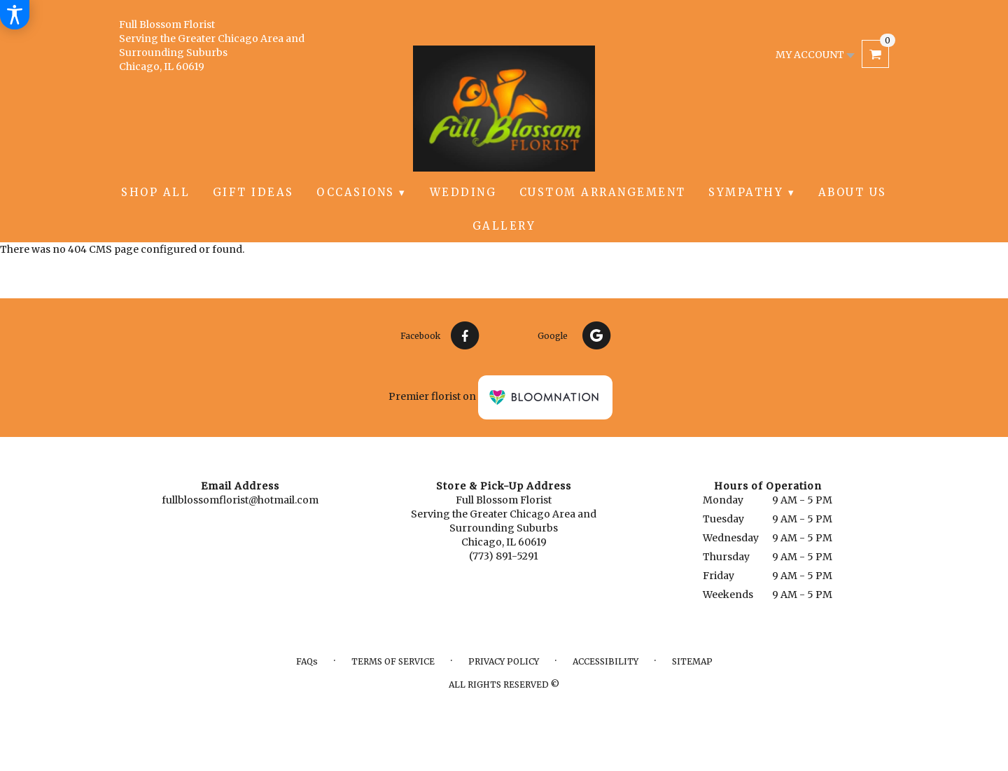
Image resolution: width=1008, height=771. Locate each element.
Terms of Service (393, 661)
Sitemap (692, 661)
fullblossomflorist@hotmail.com (240, 500)
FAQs (307, 661)
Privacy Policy (503, 661)
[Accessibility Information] (14, 14)
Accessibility (605, 661)
